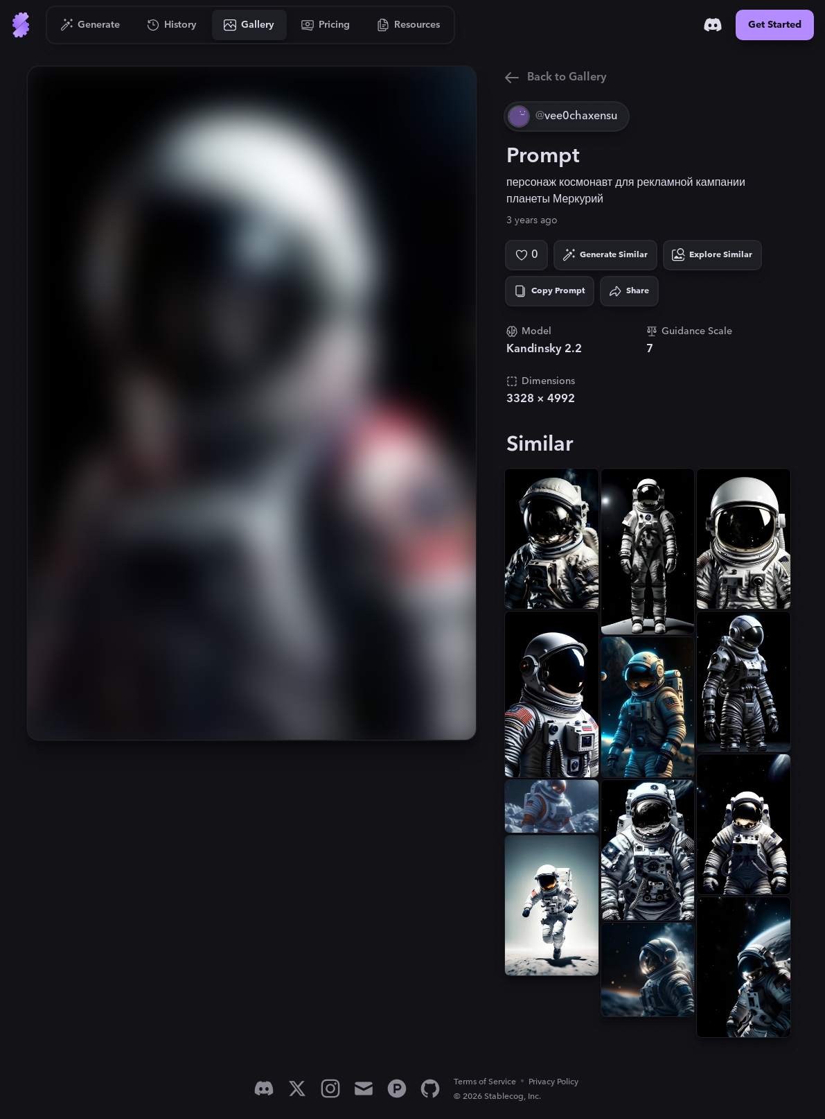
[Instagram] (330, 1088)
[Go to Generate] (90, 25)
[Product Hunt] (397, 1088)
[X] (297, 1088)
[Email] (363, 1088)
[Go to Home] (21, 25)
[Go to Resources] (409, 25)
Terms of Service (485, 1081)
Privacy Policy (553, 1081)
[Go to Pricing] (326, 25)
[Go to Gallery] (249, 25)
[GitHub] (430, 1088)
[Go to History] (172, 25)
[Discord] (713, 24)
